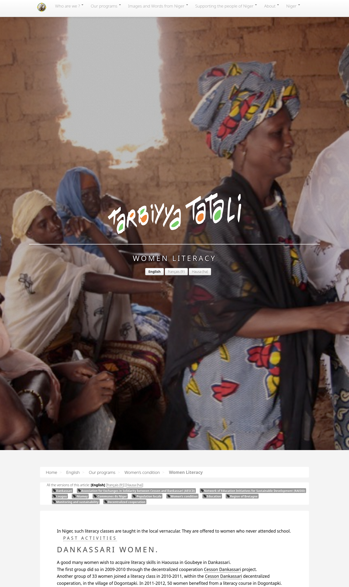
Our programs (106, 6)
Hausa (196, 271)
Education (212, 496)
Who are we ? (69, 6)
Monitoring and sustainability (76, 502)
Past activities (90, 538)
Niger (293, 6)
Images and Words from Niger (158, 6)
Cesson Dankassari (222, 569)
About (271, 6)
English (72, 472)
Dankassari (62, 491)
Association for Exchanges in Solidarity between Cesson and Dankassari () (136, 491)
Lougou (60, 496)
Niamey (80, 496)
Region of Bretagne (242, 496)
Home (51, 472)
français (174, 271)
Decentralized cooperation (124, 502)
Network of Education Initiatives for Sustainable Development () (253, 491)
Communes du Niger (110, 496)
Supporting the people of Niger (226, 6)
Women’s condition (142, 472)
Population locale (147, 496)
